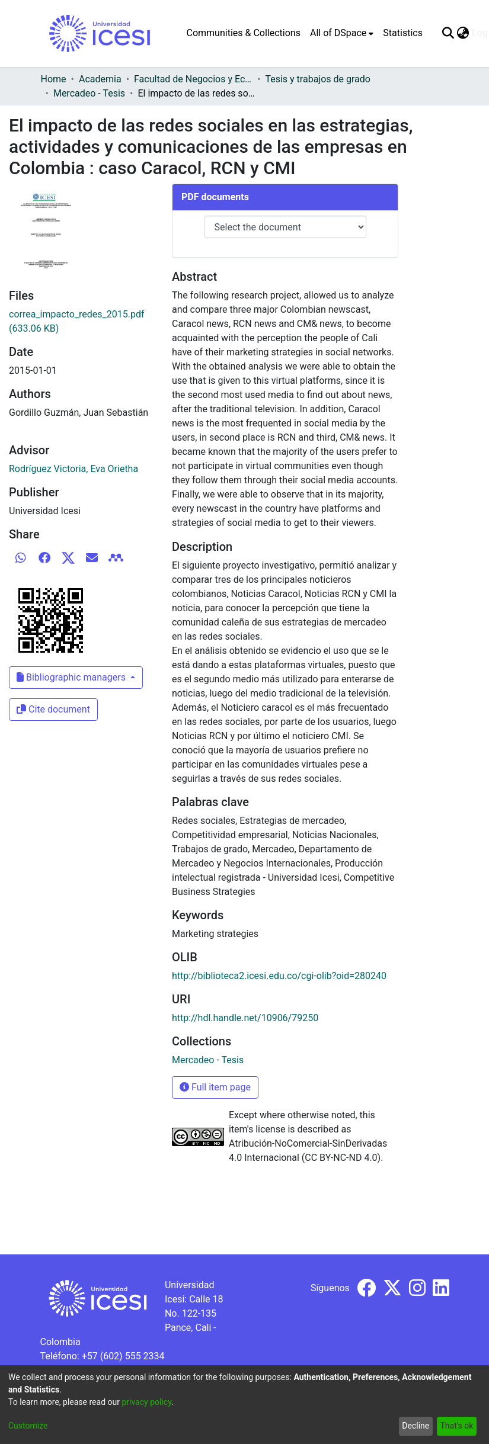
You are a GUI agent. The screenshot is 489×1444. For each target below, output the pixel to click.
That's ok (456, 1425)
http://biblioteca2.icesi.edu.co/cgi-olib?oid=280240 (279, 975)
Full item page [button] (215, 1087)
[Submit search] (448, 33)
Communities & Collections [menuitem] (244, 32)
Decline (415, 1425)
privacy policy (146, 1402)
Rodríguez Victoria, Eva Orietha (73, 468)
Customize (27, 1425)
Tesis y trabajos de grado (317, 79)
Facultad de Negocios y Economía (193, 79)
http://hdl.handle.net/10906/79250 (245, 1017)
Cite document (53, 709)
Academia (100, 79)
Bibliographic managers (72, 677)
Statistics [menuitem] (403, 32)
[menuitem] (341, 33)
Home (53, 79)
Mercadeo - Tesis (89, 93)
